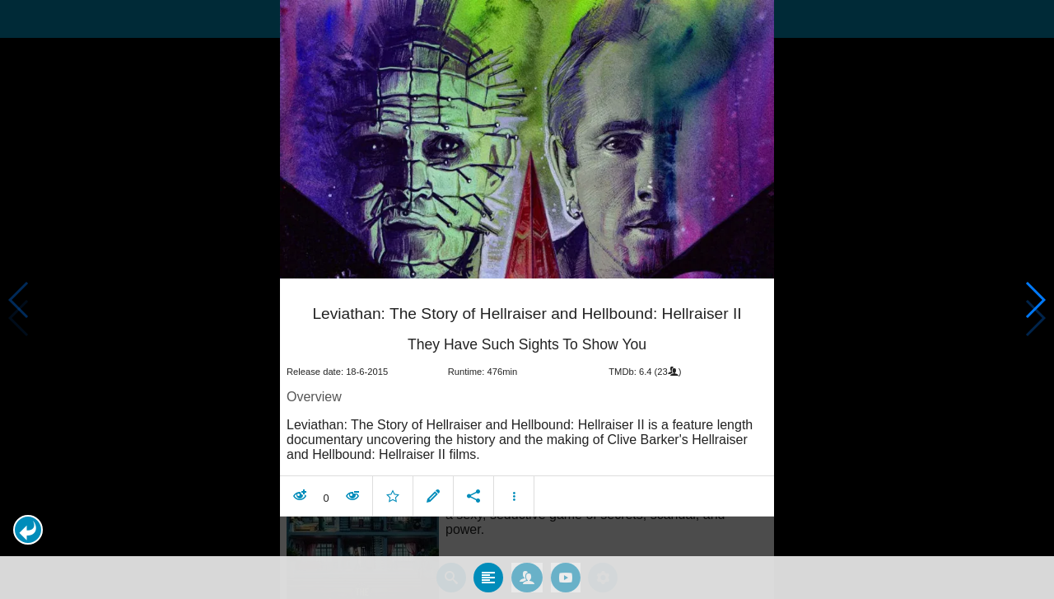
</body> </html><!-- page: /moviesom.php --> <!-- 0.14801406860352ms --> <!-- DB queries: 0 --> (527, 299)
